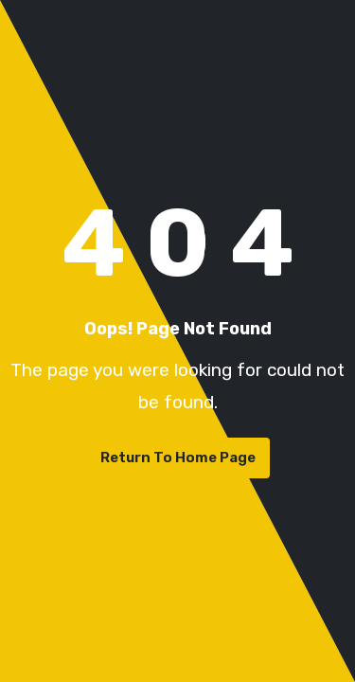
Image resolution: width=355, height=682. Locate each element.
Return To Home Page (178, 457)
